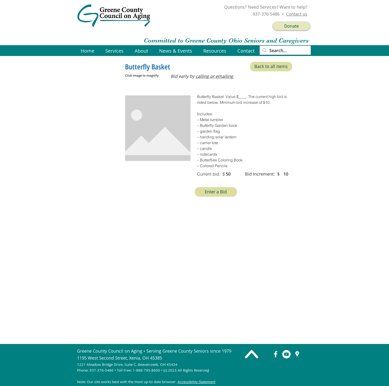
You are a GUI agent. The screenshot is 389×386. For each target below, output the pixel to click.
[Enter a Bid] (216, 192)
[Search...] (285, 50)
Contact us (296, 14)
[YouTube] (286, 354)
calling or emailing (215, 76)
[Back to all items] (271, 66)
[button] (178, 50)
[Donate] (291, 26)
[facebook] (275, 354)
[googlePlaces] (297, 354)
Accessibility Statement (196, 381)
